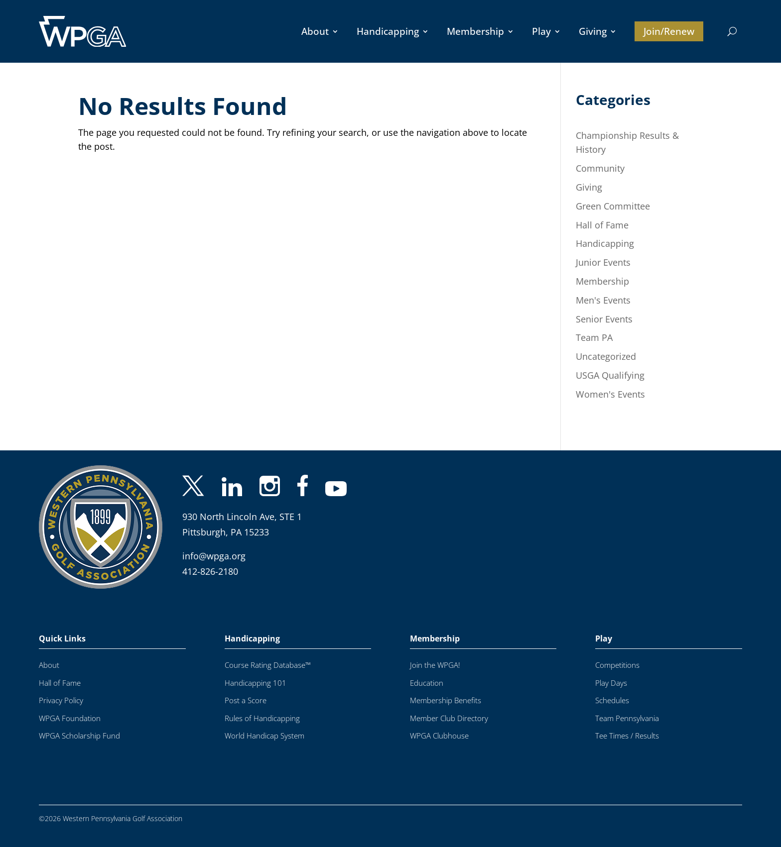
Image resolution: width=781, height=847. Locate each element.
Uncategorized (606, 356)
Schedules (612, 700)
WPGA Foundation (70, 718)
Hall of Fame (602, 225)
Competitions (617, 665)
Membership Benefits (445, 700)
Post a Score (245, 700)
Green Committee (613, 206)
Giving (593, 31)
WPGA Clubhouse (439, 736)
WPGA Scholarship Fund (79, 736)
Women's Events (610, 394)
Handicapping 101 (255, 683)
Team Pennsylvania (627, 718)
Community (600, 168)
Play (541, 31)
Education (426, 683)
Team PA (594, 337)
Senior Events (604, 319)
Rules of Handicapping (262, 718)
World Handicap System (264, 736)
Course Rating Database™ (268, 665)
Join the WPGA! (435, 665)
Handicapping (388, 31)
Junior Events (603, 262)
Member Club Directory (449, 718)
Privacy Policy (61, 700)
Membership (475, 31)
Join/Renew (669, 31)
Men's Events (603, 300)
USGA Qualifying (610, 375)
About (315, 31)
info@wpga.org (214, 556)
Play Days (611, 683)
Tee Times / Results (627, 736)
